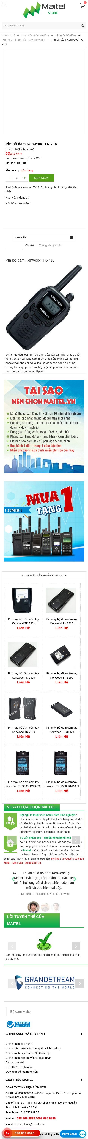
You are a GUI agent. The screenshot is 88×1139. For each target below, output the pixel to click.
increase (24, 178)
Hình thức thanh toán (19, 1067)
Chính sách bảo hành (19, 1043)
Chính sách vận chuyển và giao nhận (28, 1057)
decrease (9, 178)
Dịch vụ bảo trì (15, 1062)
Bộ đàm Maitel (20, 1012)
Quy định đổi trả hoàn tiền (22, 1071)
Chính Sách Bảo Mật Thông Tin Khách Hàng (33, 1048)
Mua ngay (41, 177)
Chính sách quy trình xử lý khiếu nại (28, 1053)
